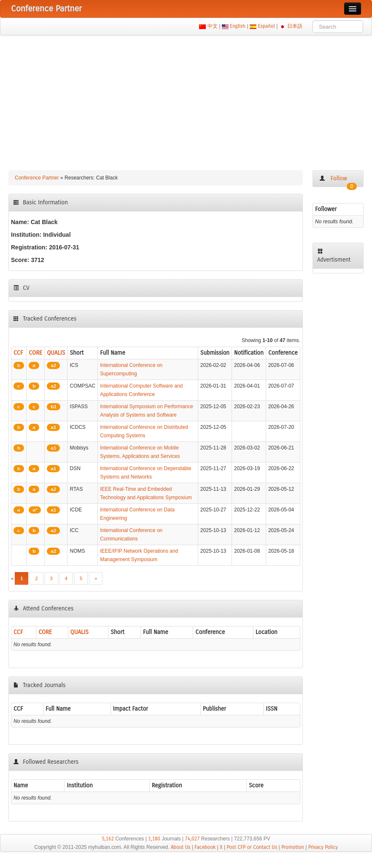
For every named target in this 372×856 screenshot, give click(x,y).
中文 (212, 26)
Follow (338, 181)
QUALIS (56, 352)
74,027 (192, 839)
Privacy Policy (323, 847)
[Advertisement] (186, 99)
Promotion (292, 847)
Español (266, 26)
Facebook (205, 847)
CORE (35, 352)
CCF (18, 352)
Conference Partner (37, 178)
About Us (181, 847)
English (238, 26)
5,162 (108, 839)
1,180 (154, 839)
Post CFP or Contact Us (251, 847)
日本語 (295, 26)
